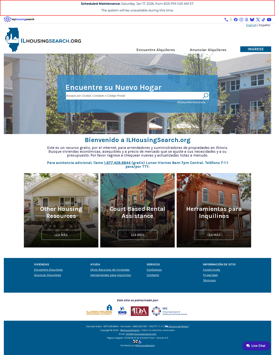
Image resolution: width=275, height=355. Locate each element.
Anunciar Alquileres (208, 50)
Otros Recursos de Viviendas (110, 269)
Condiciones (211, 269)
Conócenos (154, 269)
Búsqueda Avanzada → (193, 102)
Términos (209, 280)
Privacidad (210, 275)
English (251, 25)
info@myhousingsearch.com (141, 334)
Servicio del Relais (176, 326)
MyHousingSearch (130, 330)
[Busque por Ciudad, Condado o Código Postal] (133, 96)
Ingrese (256, 49)
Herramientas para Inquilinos (110, 275)
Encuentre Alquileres (155, 50)
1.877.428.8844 (117, 163)
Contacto (153, 275)
